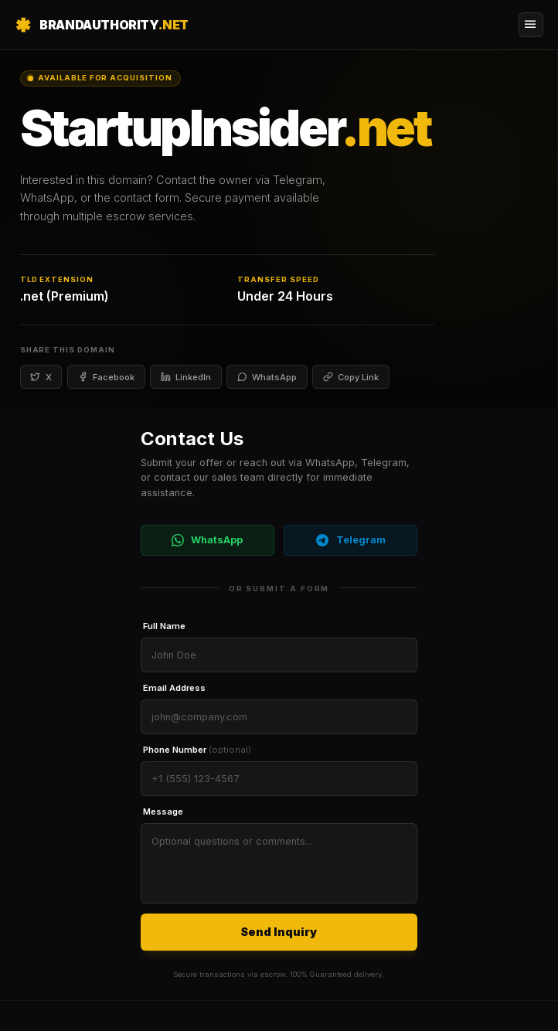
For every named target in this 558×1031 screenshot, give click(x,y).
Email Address (174, 687)
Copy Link (351, 377)
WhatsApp (267, 377)
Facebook (106, 377)
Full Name (164, 626)
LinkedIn (186, 377)
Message (163, 811)
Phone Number (197, 749)
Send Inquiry (278, 931)
